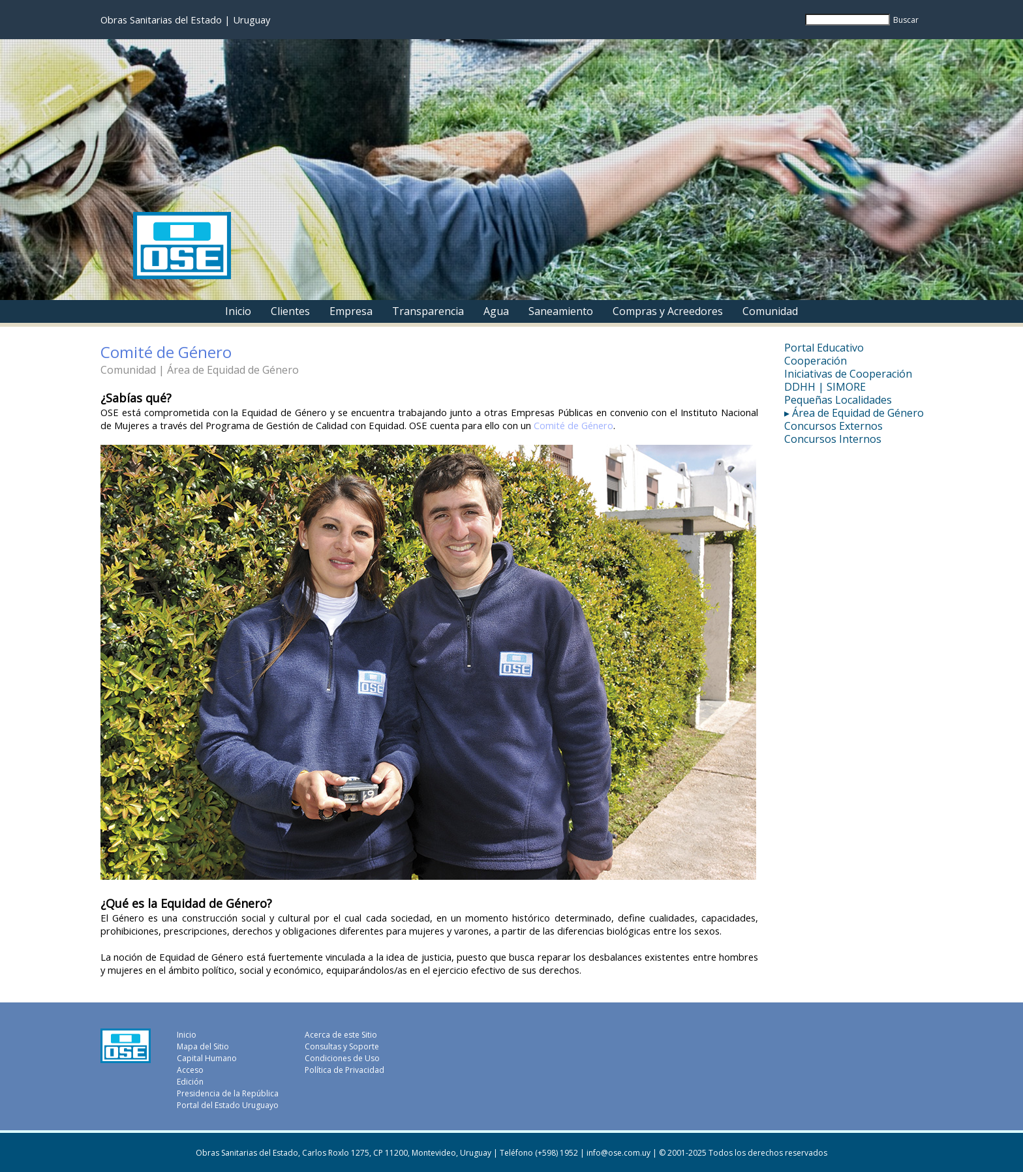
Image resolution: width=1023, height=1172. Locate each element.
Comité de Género (573, 425)
